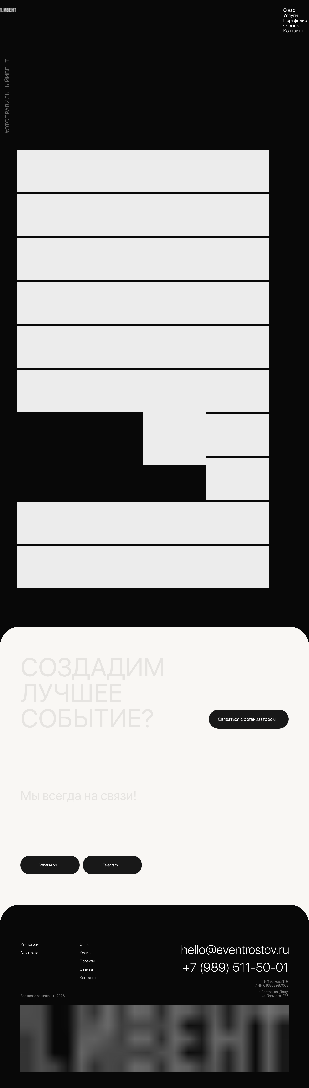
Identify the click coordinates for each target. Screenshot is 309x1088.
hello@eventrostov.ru (235, 949)
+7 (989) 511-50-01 (235, 967)
